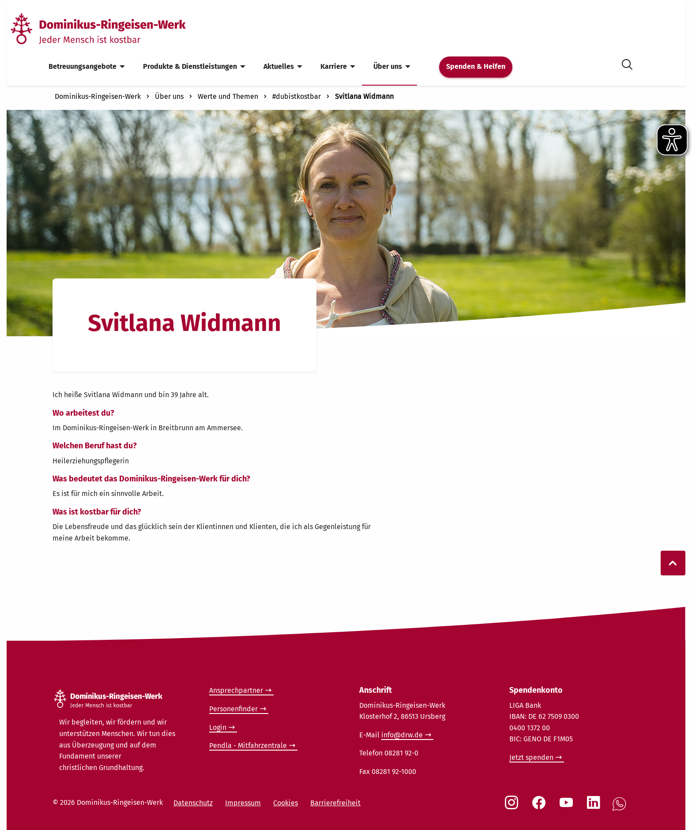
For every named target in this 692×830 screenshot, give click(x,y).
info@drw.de (402, 735)
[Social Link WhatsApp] (621, 808)
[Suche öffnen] (627, 63)
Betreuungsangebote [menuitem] (83, 66)
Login (217, 727)
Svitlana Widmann (364, 96)
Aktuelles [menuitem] (278, 66)
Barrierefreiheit (335, 803)
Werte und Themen (228, 96)
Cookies (285, 803)
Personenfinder (233, 709)
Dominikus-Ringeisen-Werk (98, 96)
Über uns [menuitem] (387, 66)
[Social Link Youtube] (568, 807)
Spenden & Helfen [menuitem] (475, 66)
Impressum (243, 803)
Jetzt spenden (531, 757)
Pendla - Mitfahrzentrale (248, 745)
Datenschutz (193, 803)
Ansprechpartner (236, 690)
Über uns (169, 96)
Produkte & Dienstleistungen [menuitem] (190, 66)
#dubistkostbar (296, 96)
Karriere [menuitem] (333, 66)
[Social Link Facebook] (540, 807)
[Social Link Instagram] (513, 807)
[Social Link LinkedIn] (595, 807)
